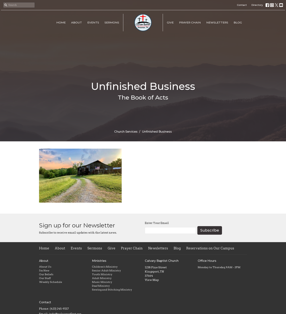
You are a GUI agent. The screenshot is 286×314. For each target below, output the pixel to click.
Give (170, 22)
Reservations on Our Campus (210, 248)
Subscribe (209, 230)
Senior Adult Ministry (106, 270)
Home (61, 22)
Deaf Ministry (101, 285)
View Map (152, 280)
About (76, 22)
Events (93, 22)
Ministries (99, 261)
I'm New (44, 270)
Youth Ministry (102, 274)
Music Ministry (102, 282)
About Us (45, 266)
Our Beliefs (46, 274)
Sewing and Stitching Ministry (112, 289)
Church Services (126, 131)
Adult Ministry (102, 278)
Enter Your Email (157, 223)
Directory (257, 4)
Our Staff (45, 278)
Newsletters (217, 22)
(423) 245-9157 (59, 308)
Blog (238, 22)
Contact (242, 4)
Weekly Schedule (50, 282)
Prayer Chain (190, 22)
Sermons (112, 22)
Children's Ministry (105, 266)
